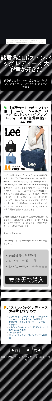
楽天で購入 (26, 280)
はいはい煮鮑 (15, 332)
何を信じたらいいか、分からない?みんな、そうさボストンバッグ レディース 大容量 (26, 83)
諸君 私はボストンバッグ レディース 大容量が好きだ (26, 63)
